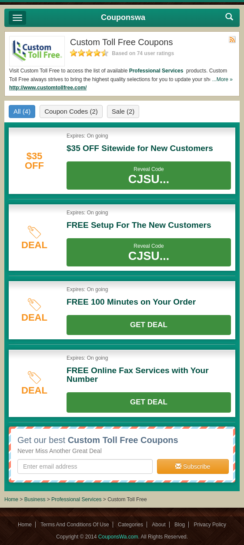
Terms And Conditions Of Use (74, 525)
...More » (222, 79)
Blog (179, 525)
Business (35, 499)
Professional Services (157, 71)
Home (11, 499)
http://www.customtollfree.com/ (48, 88)
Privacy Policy (210, 525)
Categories (130, 525)
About (158, 525)
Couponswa (123, 17)
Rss (232, 39)
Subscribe (192, 466)
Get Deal (148, 325)
